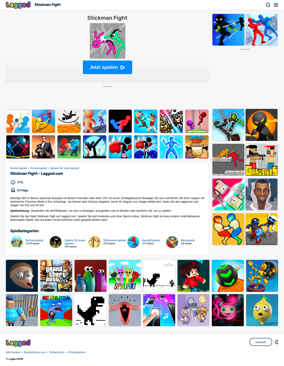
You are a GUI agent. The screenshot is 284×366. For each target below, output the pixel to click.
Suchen (268, 5)
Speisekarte (276, 5)
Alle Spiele (13, 352)
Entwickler (57, 352)
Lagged (19, 5)
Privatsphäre (76, 352)
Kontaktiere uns (34, 352)
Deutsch (261, 342)
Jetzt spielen (104, 67)
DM (277, 342)
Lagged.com (19, 343)
